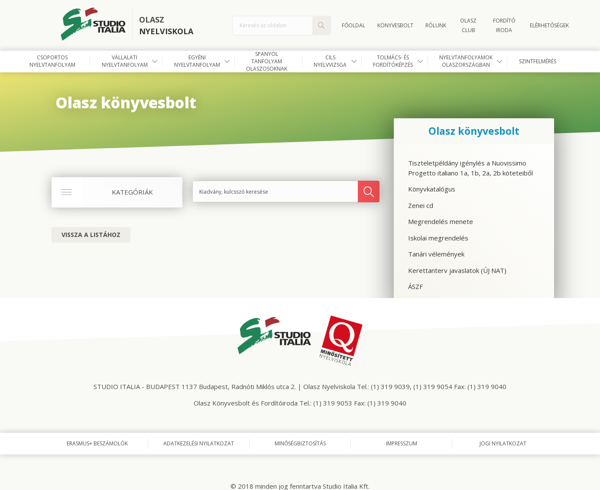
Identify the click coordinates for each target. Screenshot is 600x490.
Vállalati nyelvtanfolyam (125, 61)
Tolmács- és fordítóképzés (393, 61)
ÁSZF (415, 286)
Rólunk (435, 25)
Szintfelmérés (537, 61)
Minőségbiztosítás (300, 443)
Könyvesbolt (395, 25)
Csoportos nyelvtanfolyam (52, 61)
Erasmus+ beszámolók (97, 443)
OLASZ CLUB (468, 25)
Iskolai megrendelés (438, 238)
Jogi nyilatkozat (503, 443)
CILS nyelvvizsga (330, 61)
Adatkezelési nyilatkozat (198, 443)
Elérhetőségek (549, 25)
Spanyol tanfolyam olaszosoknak (266, 61)
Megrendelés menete (440, 221)
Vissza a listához (91, 234)
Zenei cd (420, 205)
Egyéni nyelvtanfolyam (197, 61)
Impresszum (401, 443)
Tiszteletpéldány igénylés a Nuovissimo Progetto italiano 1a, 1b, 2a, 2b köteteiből (470, 168)
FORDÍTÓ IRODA (504, 25)
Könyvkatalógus (431, 189)
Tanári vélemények (436, 254)
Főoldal (353, 25)
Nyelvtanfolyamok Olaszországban (466, 61)
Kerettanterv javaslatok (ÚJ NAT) (457, 270)
